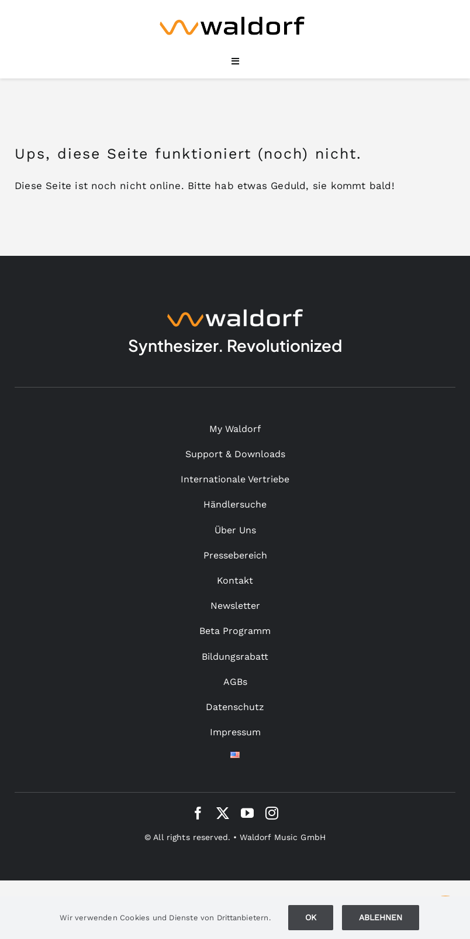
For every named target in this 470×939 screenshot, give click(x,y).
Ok (310, 917)
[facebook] (198, 813)
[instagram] (271, 813)
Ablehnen (380, 917)
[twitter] (222, 813)
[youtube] (247, 813)
